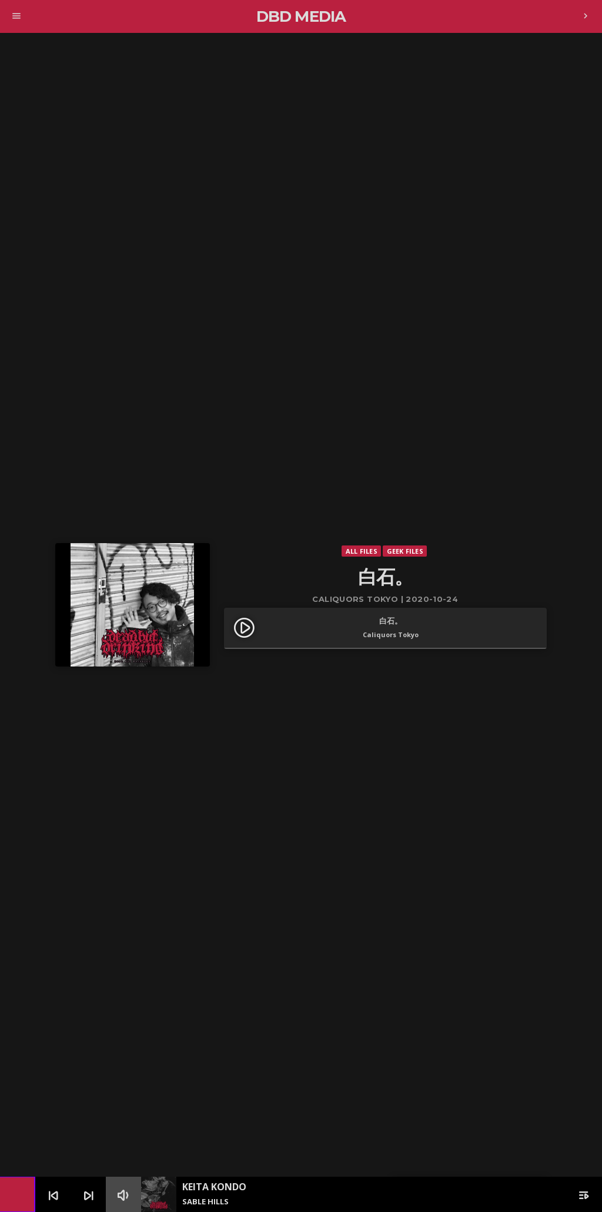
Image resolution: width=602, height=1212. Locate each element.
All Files (361, 551)
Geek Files (405, 551)
